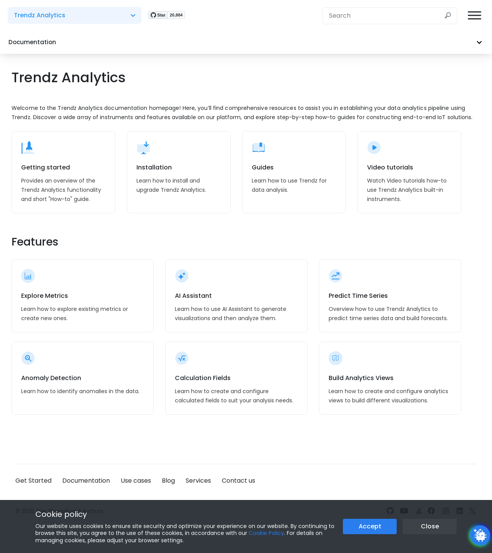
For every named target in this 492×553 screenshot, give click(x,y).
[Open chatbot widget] (480, 535)
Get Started (33, 481)
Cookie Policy (266, 533)
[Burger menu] (474, 16)
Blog (168, 481)
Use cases (136, 481)
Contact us (238, 481)
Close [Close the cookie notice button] (430, 526)
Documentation (86, 481)
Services (198, 481)
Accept (370, 526)
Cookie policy (61, 514)
